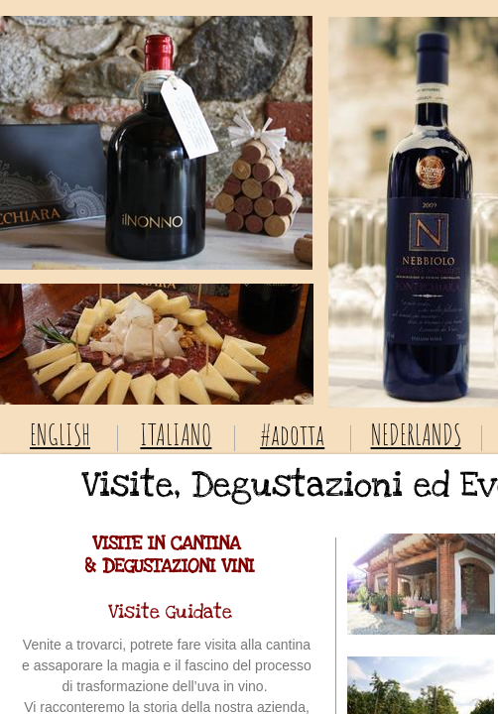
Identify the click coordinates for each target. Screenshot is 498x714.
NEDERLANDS (416, 434)
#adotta (292, 434)
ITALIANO (175, 434)
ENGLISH (60, 434)
